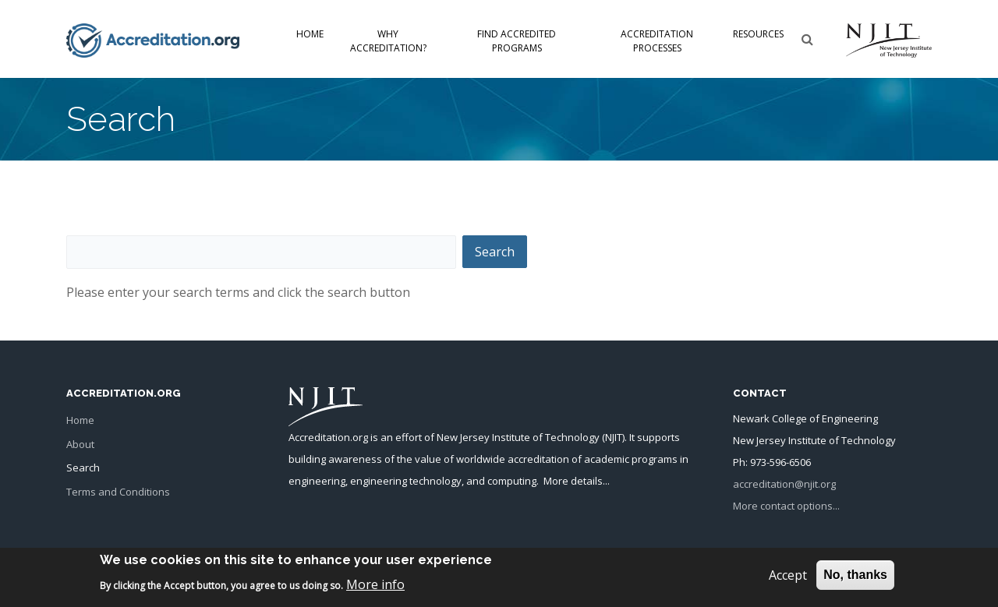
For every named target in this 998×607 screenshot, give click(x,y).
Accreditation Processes (657, 41)
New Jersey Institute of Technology (518, 437)
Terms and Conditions (118, 492)
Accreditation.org (328, 437)
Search (83, 468)
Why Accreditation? (388, 41)
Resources (758, 34)
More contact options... (786, 506)
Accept (788, 579)
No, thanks (855, 579)
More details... (576, 481)
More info (375, 588)
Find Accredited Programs (516, 41)
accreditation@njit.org (784, 484)
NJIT (613, 437)
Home (310, 34)
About (80, 444)
